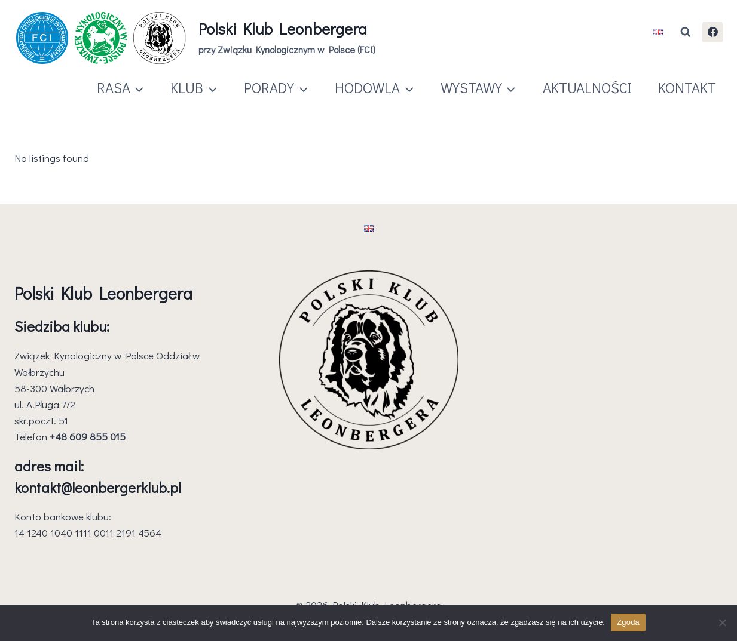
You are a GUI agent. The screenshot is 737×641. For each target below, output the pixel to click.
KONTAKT (687, 87)
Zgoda (628, 622)
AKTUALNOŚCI (587, 87)
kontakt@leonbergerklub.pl (97, 487)
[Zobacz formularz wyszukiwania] (685, 32)
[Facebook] (712, 32)
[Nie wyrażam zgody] (722, 622)
